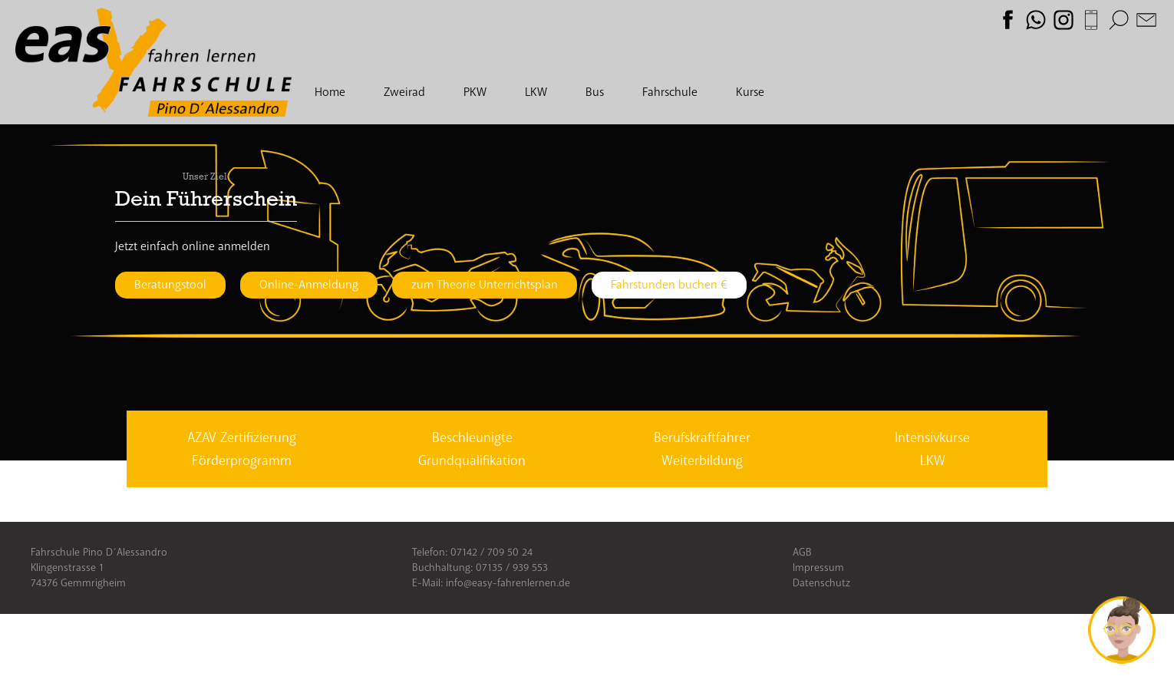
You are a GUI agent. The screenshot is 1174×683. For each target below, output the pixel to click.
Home (330, 92)
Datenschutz (821, 582)
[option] (587, 240)
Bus (594, 92)
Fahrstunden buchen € (669, 284)
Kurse (750, 92)
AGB (802, 552)
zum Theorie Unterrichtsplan (484, 284)
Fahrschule (669, 92)
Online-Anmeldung (308, 284)
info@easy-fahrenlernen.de (508, 582)
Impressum (818, 567)
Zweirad (404, 92)
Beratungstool (170, 284)
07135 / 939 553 (512, 567)
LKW (536, 92)
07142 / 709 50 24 (491, 552)
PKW (474, 92)
